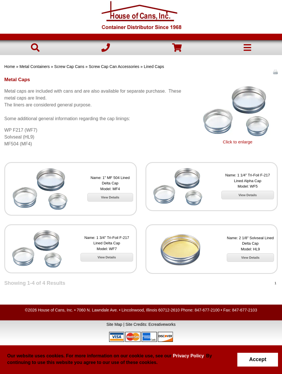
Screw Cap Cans (69, 66)
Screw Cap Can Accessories (114, 66)
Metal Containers (34, 66)
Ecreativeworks (161, 324)
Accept (257, 359)
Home (9, 66)
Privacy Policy (188, 355)
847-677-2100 (207, 310)
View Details (110, 197)
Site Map (114, 324)
